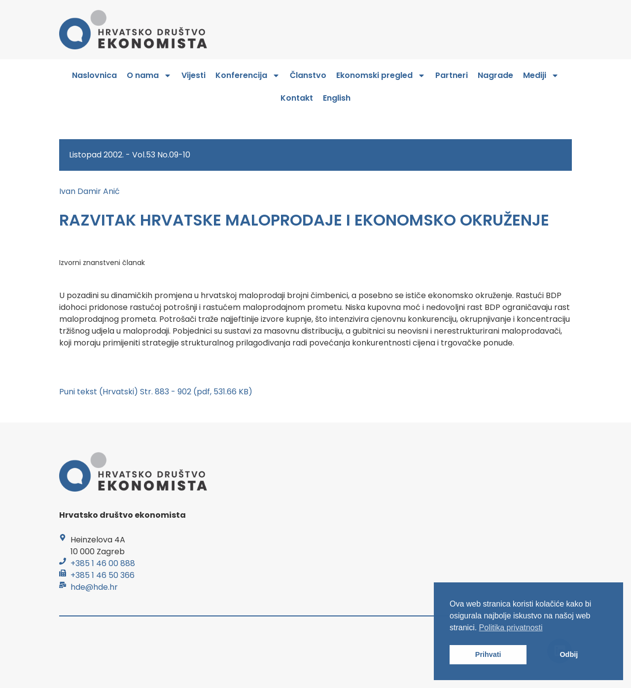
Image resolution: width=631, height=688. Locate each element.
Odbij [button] (569, 654)
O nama (149, 75)
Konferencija (247, 75)
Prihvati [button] (488, 654)
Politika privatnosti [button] (511, 627)
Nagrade (495, 75)
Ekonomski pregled (380, 75)
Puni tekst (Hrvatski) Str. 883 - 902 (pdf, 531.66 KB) (155, 391)
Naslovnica (94, 75)
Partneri (451, 75)
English (337, 98)
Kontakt (296, 98)
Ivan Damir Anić (89, 191)
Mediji (541, 75)
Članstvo (308, 75)
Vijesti (193, 75)
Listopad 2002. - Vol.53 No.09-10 (129, 154)
